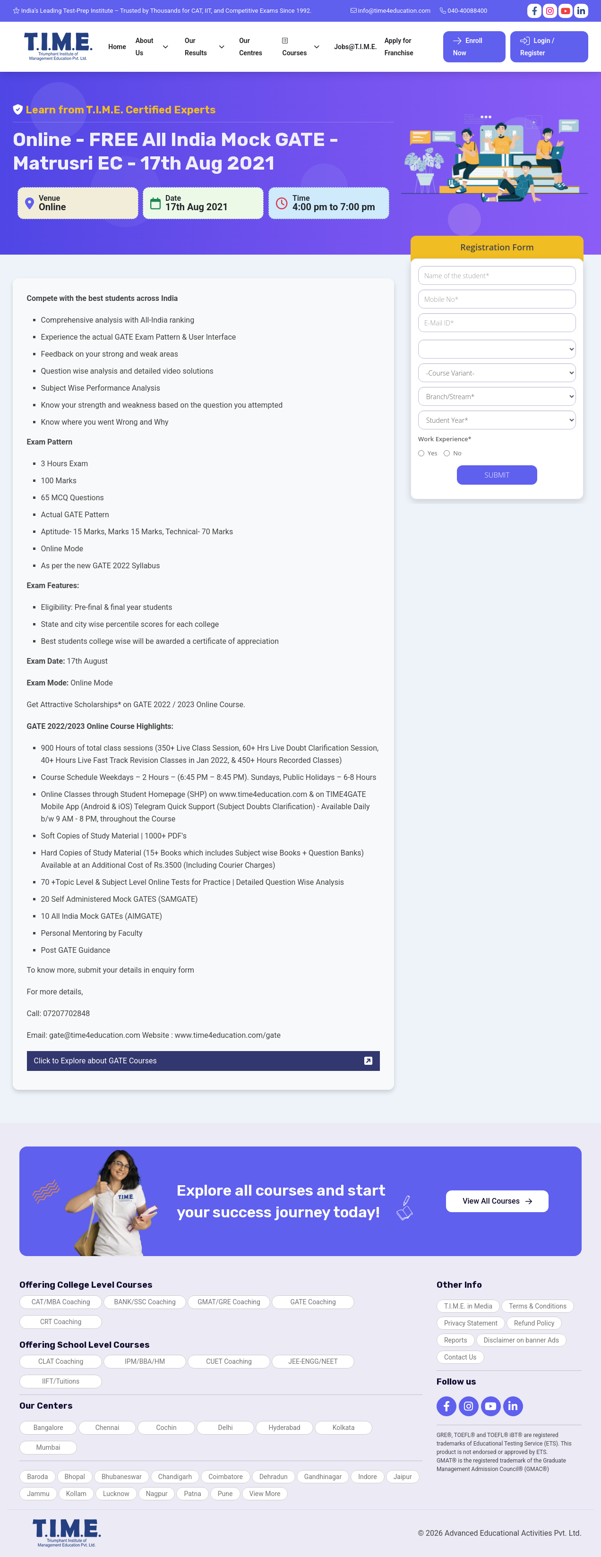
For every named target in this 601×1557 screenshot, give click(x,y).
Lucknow (116, 1493)
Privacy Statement (471, 1323)
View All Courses (497, 1201)
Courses (294, 47)
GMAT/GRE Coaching (228, 1302)
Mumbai (48, 1447)
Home (117, 47)
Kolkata (344, 1427)
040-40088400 (463, 10)
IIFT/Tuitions (60, 1381)
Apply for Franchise (399, 47)
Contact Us (460, 1357)
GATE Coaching (312, 1302)
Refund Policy (534, 1323)
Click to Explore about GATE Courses (203, 1061)
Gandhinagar (323, 1476)
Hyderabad (284, 1427)
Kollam (76, 1493)
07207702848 (66, 1013)
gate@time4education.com (94, 1035)
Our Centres (250, 47)
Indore (367, 1476)
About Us (145, 47)
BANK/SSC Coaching (144, 1302)
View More (265, 1493)
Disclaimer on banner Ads (521, 1340)
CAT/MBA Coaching (61, 1302)
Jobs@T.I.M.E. (355, 47)
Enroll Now (467, 46)
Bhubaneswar (122, 1476)
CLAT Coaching (60, 1361)
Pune (225, 1493)
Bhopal (75, 1476)
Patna (192, 1493)
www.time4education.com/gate (228, 1035)
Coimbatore (225, 1476)
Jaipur (403, 1476)
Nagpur (157, 1493)
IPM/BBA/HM (145, 1361)
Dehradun (273, 1476)
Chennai (107, 1427)
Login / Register (537, 46)
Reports (455, 1340)
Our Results (196, 47)
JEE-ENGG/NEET (313, 1361)
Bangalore (48, 1427)
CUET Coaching (229, 1361)
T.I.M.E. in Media (468, 1306)
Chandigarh (175, 1476)
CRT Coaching (61, 1322)
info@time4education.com (391, 10)
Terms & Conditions (538, 1306)
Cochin (166, 1427)
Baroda (37, 1476)
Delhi (225, 1427)
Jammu (38, 1493)
